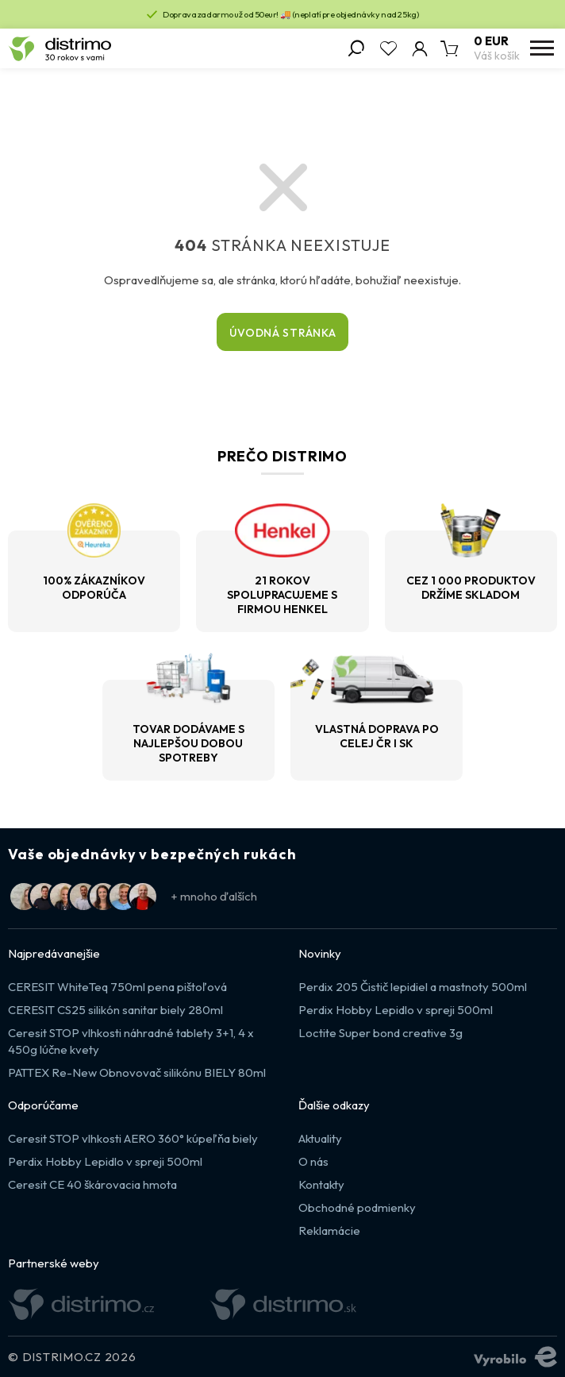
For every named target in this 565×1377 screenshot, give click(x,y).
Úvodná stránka (282, 333)
